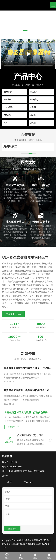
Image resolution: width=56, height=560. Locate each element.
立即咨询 (12, 529)
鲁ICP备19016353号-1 (38, 544)
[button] (25, 30)
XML (4, 547)
